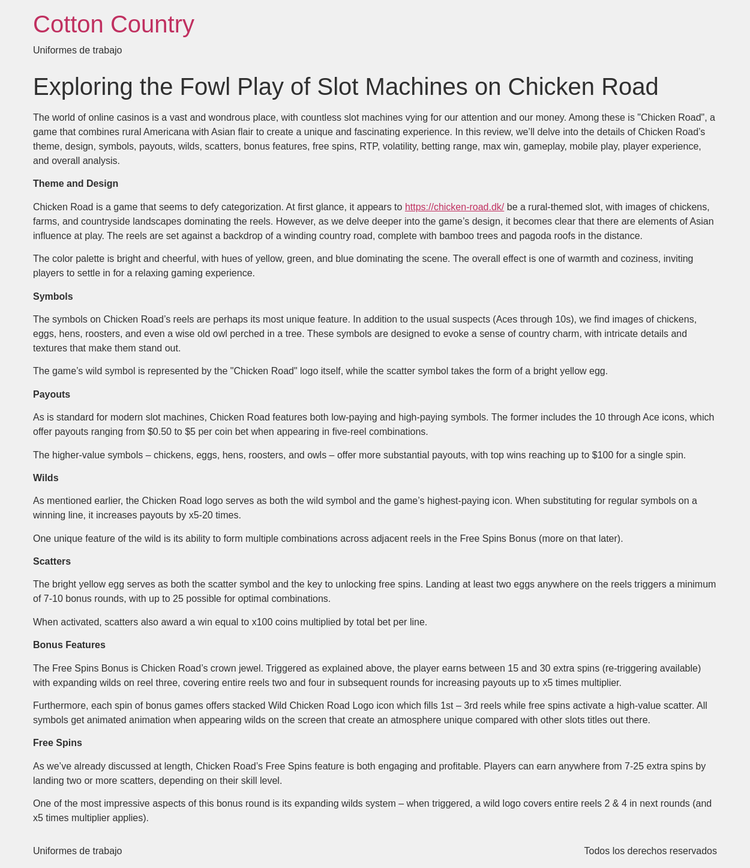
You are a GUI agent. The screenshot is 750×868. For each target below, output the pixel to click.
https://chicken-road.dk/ (454, 207)
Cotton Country (113, 24)
